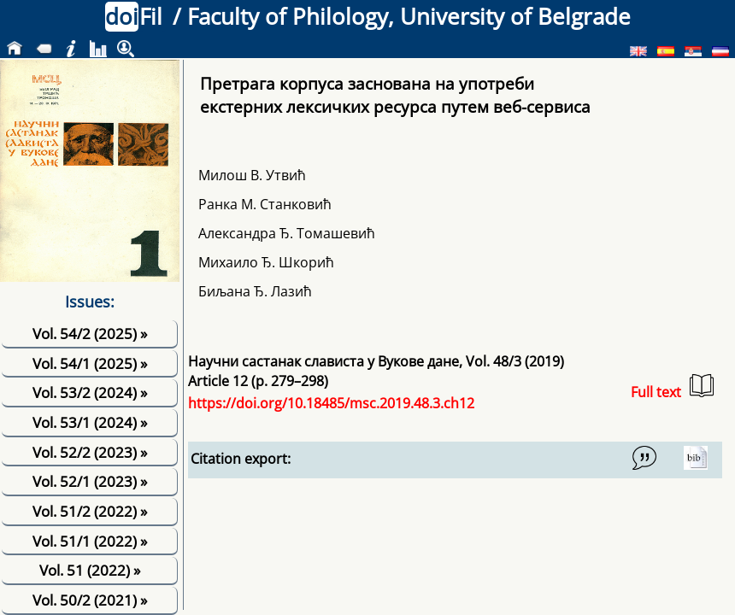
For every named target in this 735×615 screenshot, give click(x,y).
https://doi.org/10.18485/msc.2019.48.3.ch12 (331, 403)
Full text (672, 387)
